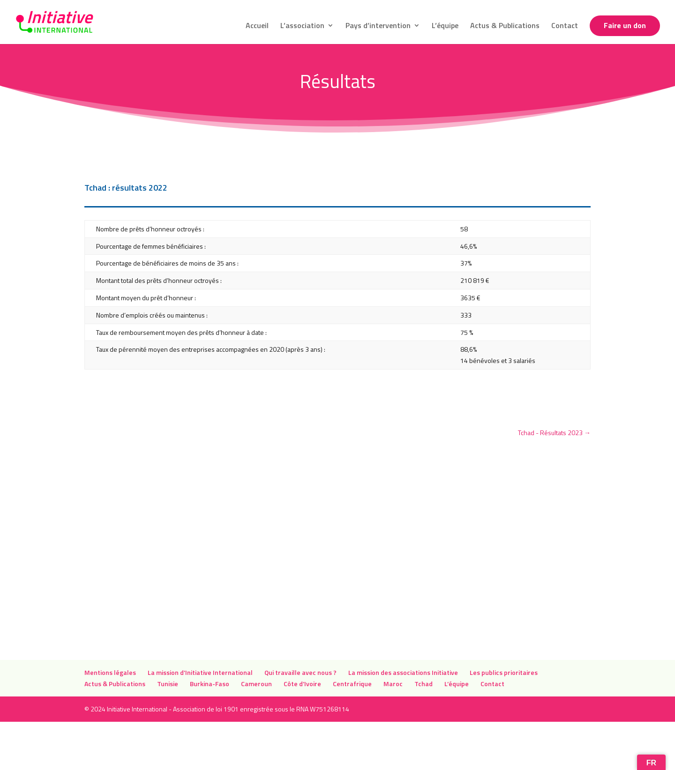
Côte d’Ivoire (302, 684)
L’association (302, 26)
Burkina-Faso (209, 684)
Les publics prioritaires (504, 672)
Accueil (257, 26)
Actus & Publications (505, 26)
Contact (564, 26)
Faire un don (625, 26)
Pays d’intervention (378, 26)
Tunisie (167, 684)
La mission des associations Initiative (403, 672)
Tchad (423, 684)
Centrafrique (352, 684)
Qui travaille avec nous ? (300, 672)
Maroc (393, 684)
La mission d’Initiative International (200, 672)
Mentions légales (110, 672)
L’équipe (445, 26)
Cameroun (256, 684)
